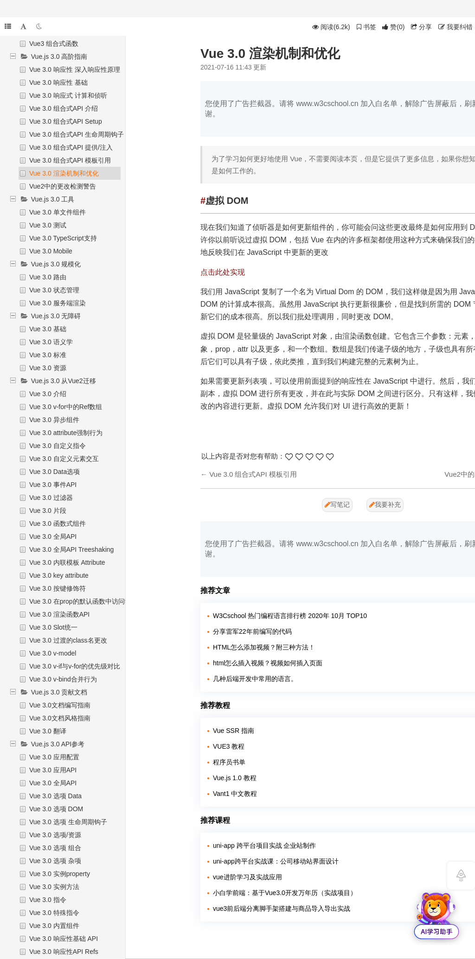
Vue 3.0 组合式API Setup (65, 121)
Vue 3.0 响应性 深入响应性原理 (74, 69)
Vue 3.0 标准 (47, 355)
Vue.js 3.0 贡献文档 (59, 692)
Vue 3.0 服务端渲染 (57, 303)
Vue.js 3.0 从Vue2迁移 (63, 381)
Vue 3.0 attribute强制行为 (66, 432)
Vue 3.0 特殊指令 (54, 912)
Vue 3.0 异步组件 (54, 419)
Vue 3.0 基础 (47, 329)
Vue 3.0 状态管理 (54, 290)
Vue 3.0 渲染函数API (59, 614)
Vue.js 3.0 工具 (53, 199)
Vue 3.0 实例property (59, 873)
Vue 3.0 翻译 (47, 731)
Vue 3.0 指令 (47, 899)
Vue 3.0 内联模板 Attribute (67, 562)
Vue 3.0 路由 (47, 277)
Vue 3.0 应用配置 (54, 757)
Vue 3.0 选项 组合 (55, 848)
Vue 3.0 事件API (53, 484)
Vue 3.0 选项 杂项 (55, 860)
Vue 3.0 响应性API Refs (63, 951)
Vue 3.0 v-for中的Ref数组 (65, 406)
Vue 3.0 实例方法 (54, 886)
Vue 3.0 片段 (47, 510)
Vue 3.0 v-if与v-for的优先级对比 (74, 666)
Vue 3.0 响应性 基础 (58, 82)
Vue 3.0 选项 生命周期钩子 (68, 822)
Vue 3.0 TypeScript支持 (63, 238)
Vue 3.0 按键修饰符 (57, 588)
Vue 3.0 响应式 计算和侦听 (68, 95)
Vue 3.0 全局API (53, 536)
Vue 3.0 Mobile (50, 251)
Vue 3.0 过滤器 (51, 497)
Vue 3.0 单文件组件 (57, 212)
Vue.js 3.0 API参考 (57, 744)
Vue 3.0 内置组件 (54, 925)
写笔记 (337, 504)
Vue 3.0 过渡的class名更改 (68, 640)
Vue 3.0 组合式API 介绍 (63, 108)
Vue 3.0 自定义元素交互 (64, 458)
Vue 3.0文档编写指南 (59, 705)
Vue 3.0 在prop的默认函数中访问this (82, 601)
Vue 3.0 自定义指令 (57, 445)
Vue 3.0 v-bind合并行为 (63, 679)
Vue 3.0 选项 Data (55, 796)
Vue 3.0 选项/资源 (55, 835)
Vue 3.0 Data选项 (54, 471)
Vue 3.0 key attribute (59, 575)
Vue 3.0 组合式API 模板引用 (70, 160)
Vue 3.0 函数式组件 (57, 523)
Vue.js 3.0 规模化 (56, 264)
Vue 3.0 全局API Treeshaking (71, 549)
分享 (421, 27)
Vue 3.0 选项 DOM (56, 809)
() (393, 27)
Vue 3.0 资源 (47, 368)
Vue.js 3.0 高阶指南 (59, 56)
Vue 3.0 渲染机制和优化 (64, 173)
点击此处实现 (222, 272)
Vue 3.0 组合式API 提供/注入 (71, 147)
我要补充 (385, 504)
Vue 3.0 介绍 (47, 393)
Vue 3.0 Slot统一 (53, 627)
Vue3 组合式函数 (53, 43)
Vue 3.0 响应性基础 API (63, 938)
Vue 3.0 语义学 (51, 342)
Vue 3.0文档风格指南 (59, 718)
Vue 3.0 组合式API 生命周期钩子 (76, 134)
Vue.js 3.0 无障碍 (56, 316)
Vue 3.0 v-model (52, 653)
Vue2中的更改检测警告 (62, 186)
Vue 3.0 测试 (47, 225)
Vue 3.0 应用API (53, 770)
